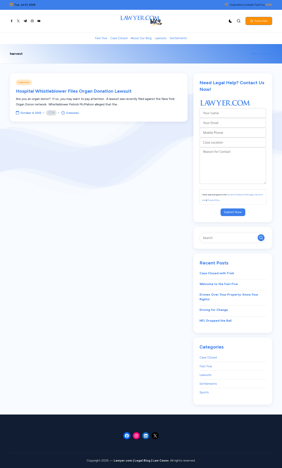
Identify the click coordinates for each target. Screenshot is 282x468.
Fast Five (206, 366)
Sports (204, 392)
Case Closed (208, 357)
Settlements (208, 384)
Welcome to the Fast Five (219, 284)
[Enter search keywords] (233, 238)
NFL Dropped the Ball (216, 320)
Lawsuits (24, 82)
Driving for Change (214, 310)
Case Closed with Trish (217, 273)
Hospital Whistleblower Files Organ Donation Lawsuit (74, 91)
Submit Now (233, 212)
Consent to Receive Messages (240, 194)
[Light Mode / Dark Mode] (230, 21)
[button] (258, 21)
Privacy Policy (213, 200)
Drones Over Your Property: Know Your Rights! (229, 297)
